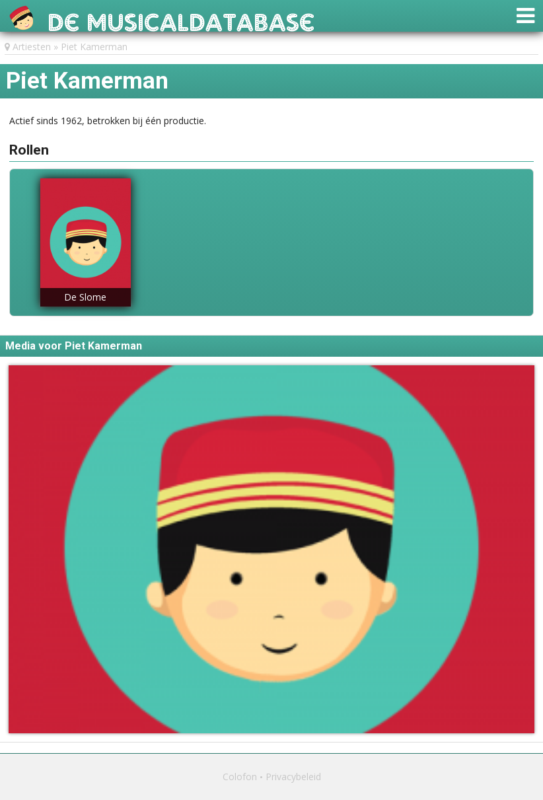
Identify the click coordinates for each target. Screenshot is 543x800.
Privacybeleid (293, 776)
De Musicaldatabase (181, 19)
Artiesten (32, 46)
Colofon (240, 776)
